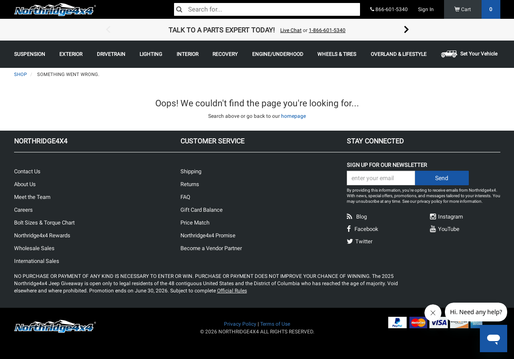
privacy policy (429, 201)
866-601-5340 (389, 9)
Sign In (426, 9)
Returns (189, 184)
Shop (20, 74)
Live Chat (291, 30)
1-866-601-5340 (327, 30)
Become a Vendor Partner (211, 248)
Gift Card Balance (201, 210)
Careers (23, 210)
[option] (257, 30)
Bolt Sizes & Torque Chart (44, 222)
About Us (25, 184)
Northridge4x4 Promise (207, 235)
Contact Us (27, 171)
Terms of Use (275, 324)
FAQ (185, 197)
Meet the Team (32, 197)
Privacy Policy (240, 324)
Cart (477, 9)
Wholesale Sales (34, 248)
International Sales (36, 261)
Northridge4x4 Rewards (42, 235)
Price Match (194, 222)
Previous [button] (108, 30)
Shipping (190, 171)
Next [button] (406, 30)
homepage (293, 116)
